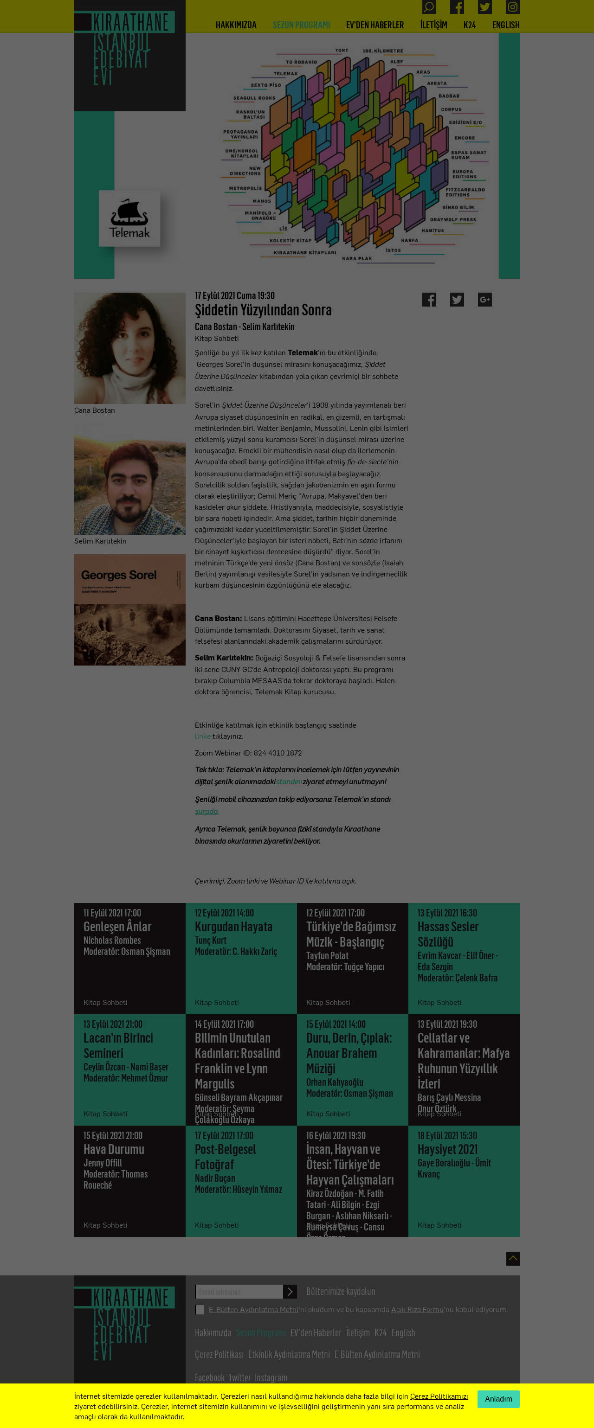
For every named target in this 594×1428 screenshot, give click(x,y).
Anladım (498, 1399)
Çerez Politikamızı (439, 1395)
